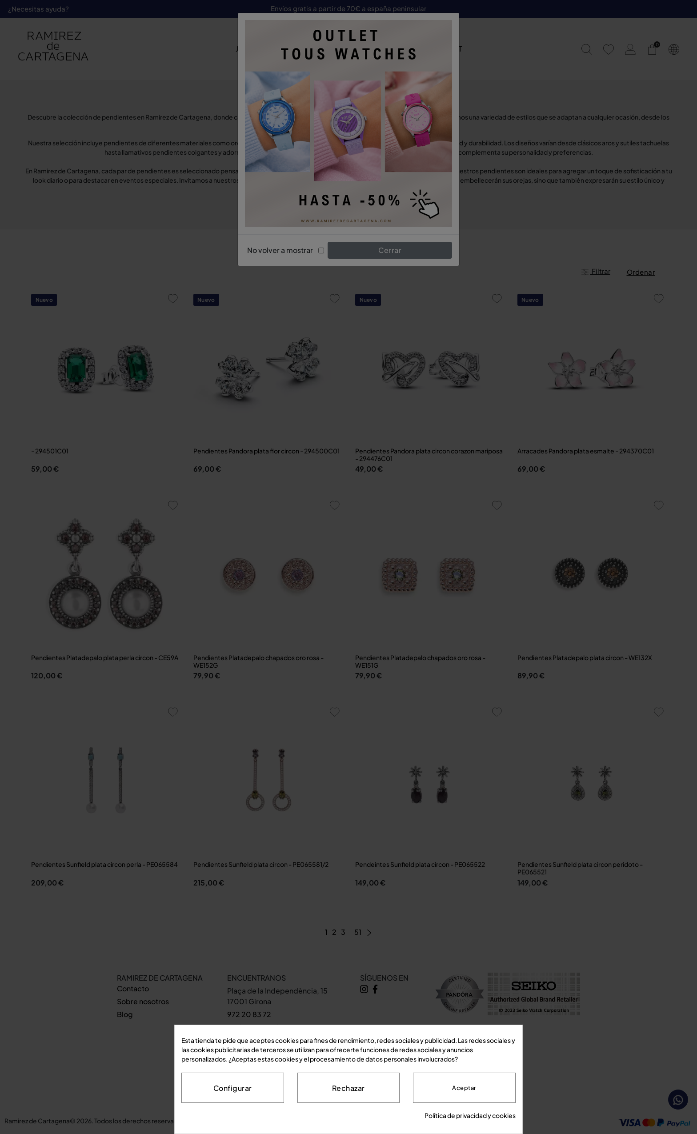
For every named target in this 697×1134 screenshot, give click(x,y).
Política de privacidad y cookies (470, 1115)
